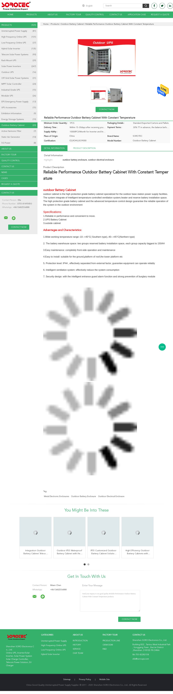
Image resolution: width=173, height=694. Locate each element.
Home (10, 15)
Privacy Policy (85, 679)
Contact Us (115, 15)
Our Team (78, 653)
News (4, 172)
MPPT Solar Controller (18, 84)
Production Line (111, 641)
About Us (53, 15)
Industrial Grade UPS (18, 90)
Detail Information (54, 148)
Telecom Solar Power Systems (18, 54)
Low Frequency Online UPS (18, 43)
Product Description (84, 148)
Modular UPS (18, 96)
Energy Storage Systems (18, 119)
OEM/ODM (108, 645)
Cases (4, 178)
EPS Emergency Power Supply (18, 102)
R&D (105, 649)
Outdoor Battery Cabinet (18, 125)
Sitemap (66, 679)
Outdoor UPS (18, 72)
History (77, 645)
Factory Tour (73, 15)
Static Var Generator (18, 137)
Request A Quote (160, 15)
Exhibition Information (18, 113)
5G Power (18, 143)
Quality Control (94, 15)
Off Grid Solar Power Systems (18, 78)
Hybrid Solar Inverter (18, 49)
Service (77, 649)
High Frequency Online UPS (18, 37)
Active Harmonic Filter (18, 131)
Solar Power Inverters (18, 66)
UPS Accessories (18, 107)
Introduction (80, 641)
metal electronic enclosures (56, 496)
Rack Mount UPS (18, 60)
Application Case (137, 15)
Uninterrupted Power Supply (18, 31)
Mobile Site (104, 679)
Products (31, 15)
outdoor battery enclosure (83, 496)
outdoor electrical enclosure (111, 496)
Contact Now (106, 109)
